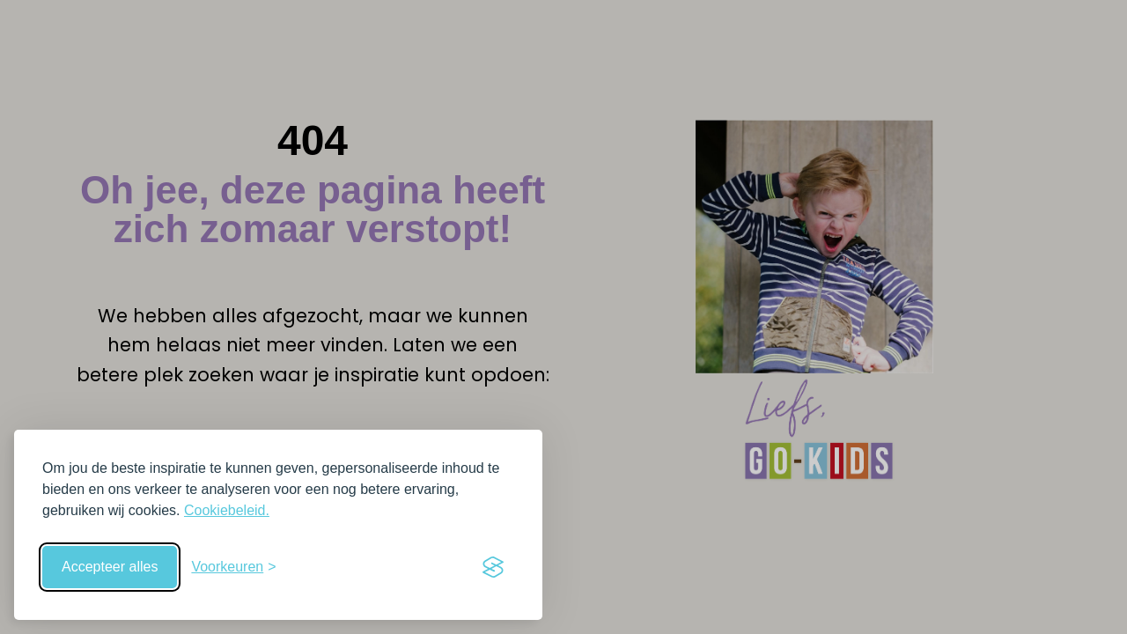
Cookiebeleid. (226, 510)
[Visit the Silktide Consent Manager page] (493, 567)
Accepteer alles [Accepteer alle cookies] (110, 566)
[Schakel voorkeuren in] (233, 567)
